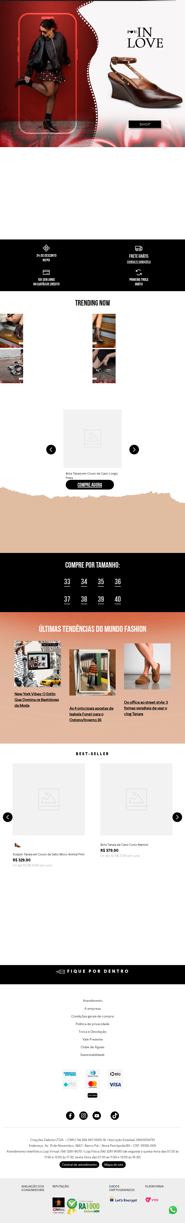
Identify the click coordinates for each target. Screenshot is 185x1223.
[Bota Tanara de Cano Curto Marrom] (136, 871)
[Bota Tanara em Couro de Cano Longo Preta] (92, 503)
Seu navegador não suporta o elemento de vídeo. (92, 220)
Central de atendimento (79, 1165)
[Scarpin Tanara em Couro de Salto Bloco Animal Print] (49, 871)
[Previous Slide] (51, 503)
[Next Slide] (134, 503)
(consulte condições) (139, 316)
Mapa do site (113, 1165)
